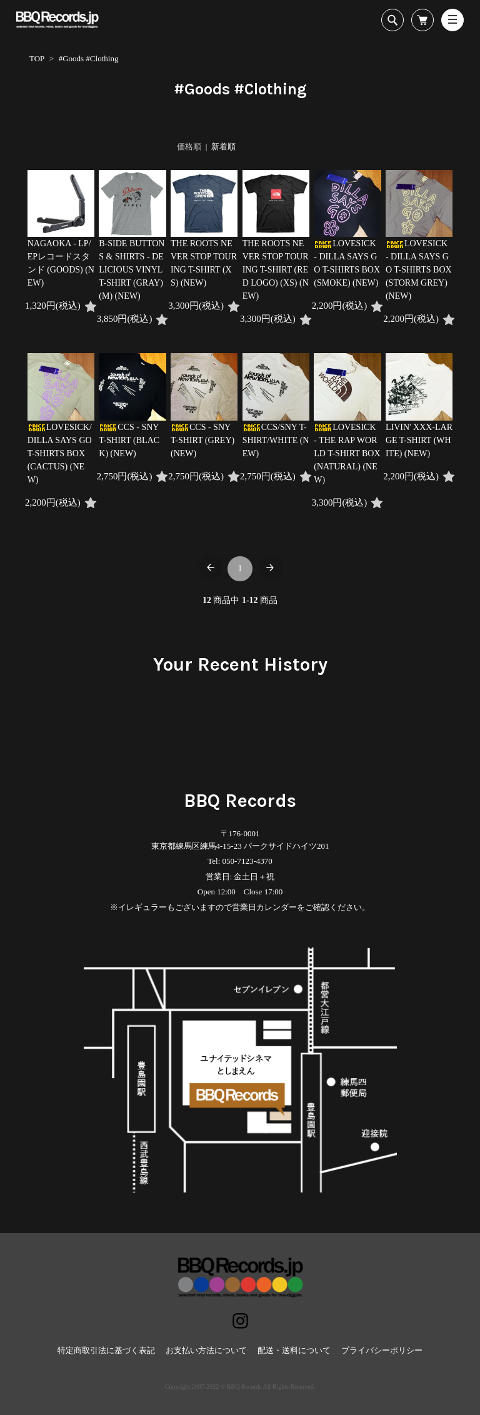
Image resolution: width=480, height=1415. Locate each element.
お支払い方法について (206, 1350)
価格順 (189, 146)
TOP (36, 58)
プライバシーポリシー (381, 1350)
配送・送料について (294, 1350)
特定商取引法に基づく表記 (106, 1350)
